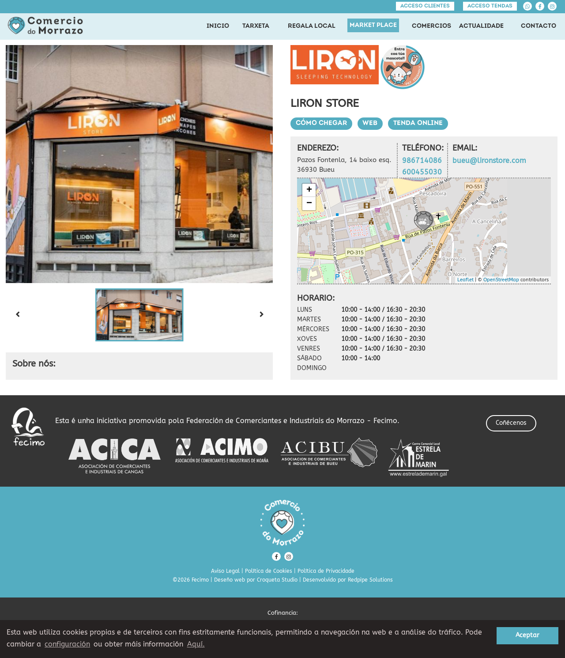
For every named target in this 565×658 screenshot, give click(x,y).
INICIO (218, 26)
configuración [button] (67, 644)
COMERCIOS (431, 26)
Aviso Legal (225, 571)
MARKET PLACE (373, 25)
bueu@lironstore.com (489, 160)
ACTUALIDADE (481, 26)
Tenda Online (418, 123)
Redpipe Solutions (370, 580)
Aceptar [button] (527, 635)
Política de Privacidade (326, 571)
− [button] (309, 203)
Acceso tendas (489, 6)
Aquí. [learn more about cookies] (196, 644)
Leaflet (465, 280)
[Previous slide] (17, 315)
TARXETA (255, 26)
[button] (139, 314)
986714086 (422, 160)
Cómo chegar (321, 123)
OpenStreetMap (501, 280)
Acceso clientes (425, 6)
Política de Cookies (268, 571)
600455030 (422, 172)
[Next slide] (261, 315)
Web (370, 123)
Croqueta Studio (277, 580)
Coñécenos (511, 423)
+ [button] (309, 190)
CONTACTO (538, 26)
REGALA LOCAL (311, 26)
